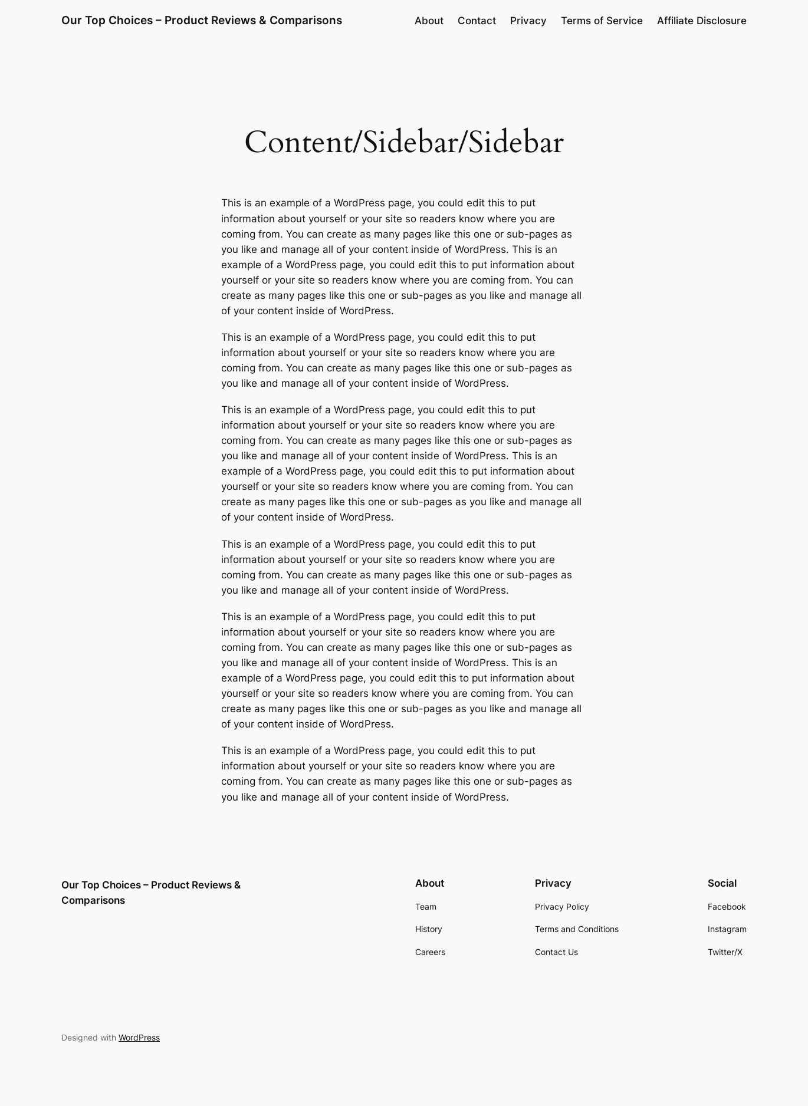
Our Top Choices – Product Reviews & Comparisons (201, 20)
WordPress (139, 1037)
